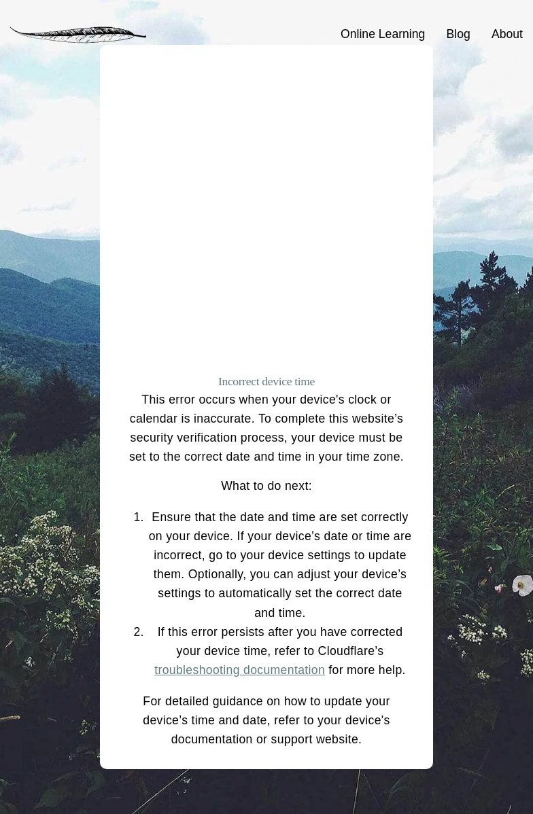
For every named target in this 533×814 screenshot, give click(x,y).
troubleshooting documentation (239, 670)
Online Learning (383, 34)
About (507, 34)
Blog (458, 34)
